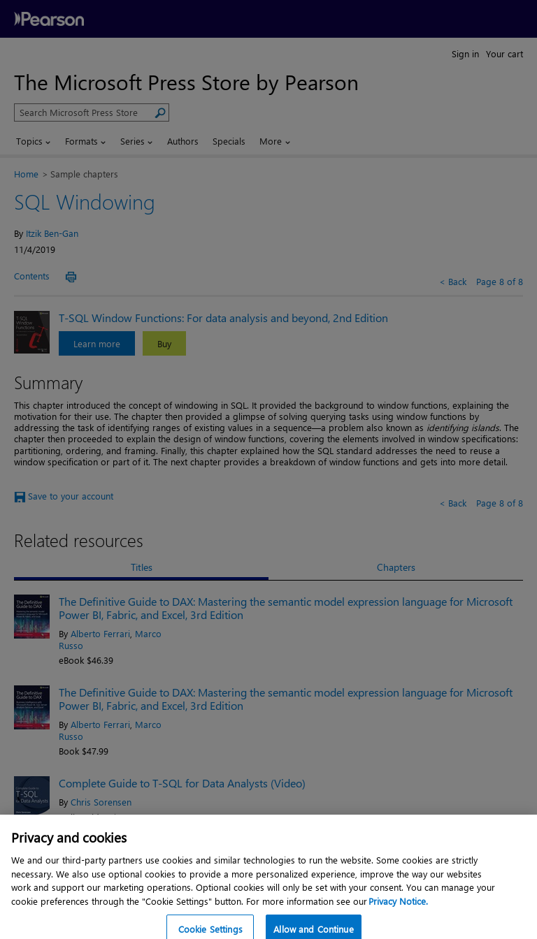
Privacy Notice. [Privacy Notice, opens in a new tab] (398, 911)
